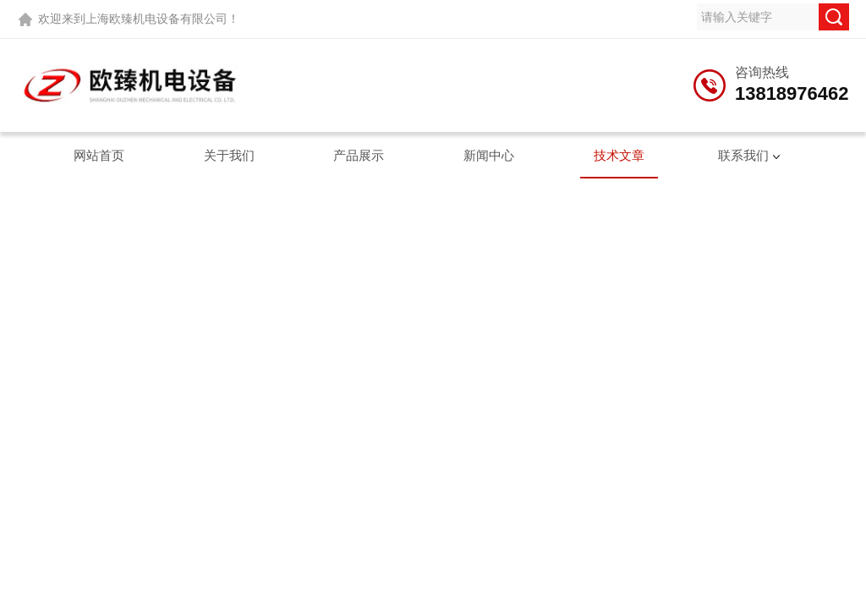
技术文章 (619, 155)
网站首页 (99, 155)
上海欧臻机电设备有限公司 (156, 18)
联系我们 (743, 155)
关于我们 (229, 155)
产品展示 (358, 155)
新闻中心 (488, 155)
